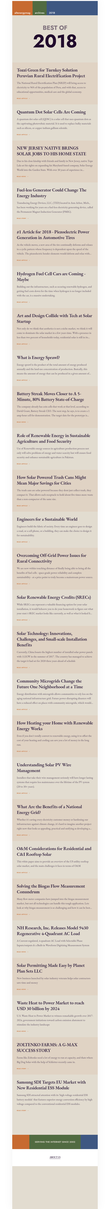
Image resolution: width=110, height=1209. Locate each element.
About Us (55, 1199)
